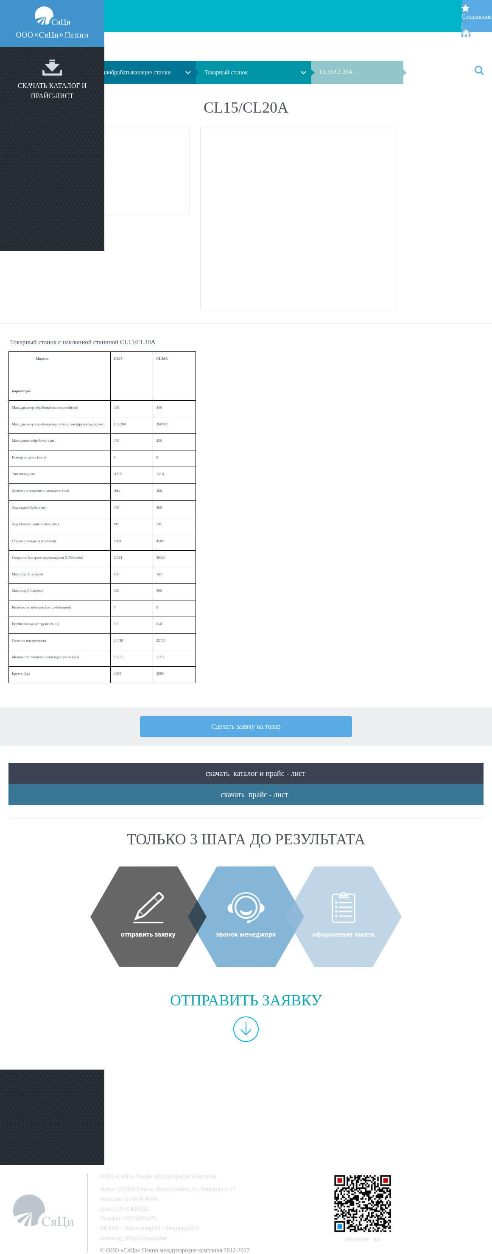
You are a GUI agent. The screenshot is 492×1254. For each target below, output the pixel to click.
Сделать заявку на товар (246, 726)
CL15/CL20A (336, 72)
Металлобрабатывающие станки (130, 72)
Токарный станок (226, 72)
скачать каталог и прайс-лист (52, 90)
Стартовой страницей (474, 46)
